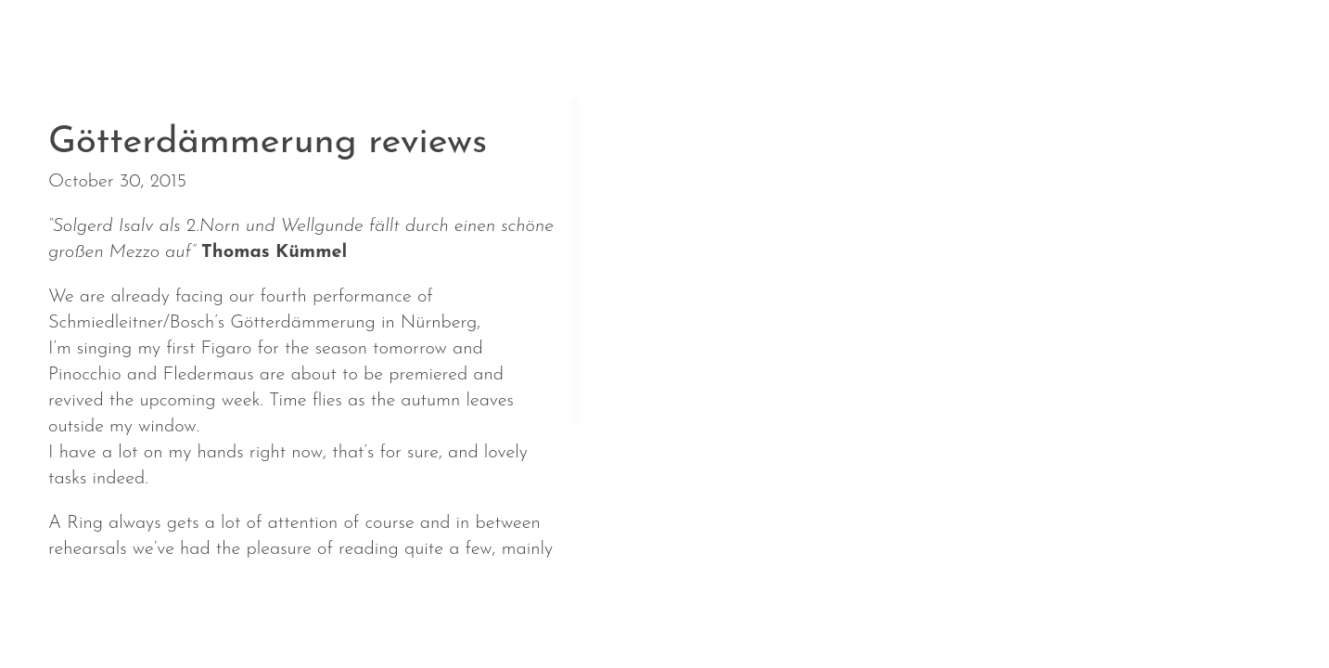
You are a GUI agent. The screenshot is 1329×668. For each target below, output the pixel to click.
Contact (647, 611)
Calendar (187, 611)
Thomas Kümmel (274, 252)
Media (541, 611)
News (78, 611)
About (301, 611)
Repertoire (420, 611)
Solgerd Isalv (1090, 599)
